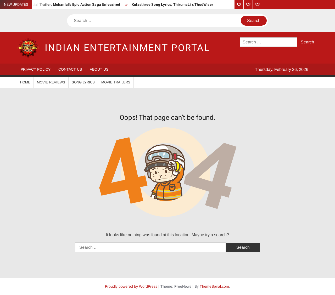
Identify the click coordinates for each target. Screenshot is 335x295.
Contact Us (70, 69)
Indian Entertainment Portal (127, 48)
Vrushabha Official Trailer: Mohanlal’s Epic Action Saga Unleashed (63, 4)
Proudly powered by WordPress (131, 286)
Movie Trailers (115, 82)
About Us (99, 69)
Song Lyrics (83, 82)
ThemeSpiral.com (214, 286)
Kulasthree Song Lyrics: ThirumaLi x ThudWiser (172, 4)
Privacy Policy (36, 69)
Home (25, 82)
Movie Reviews (51, 82)
